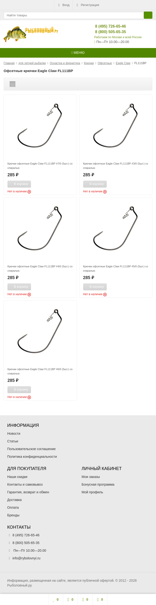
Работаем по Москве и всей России (118, 37)
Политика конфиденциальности (32, 456)
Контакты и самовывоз (25, 484)
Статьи (12, 441)
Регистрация (87, 5)
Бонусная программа (98, 484)
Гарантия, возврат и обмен (28, 492)
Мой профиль (92, 492)
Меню (77, 53)
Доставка (14, 500)
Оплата (13, 507)
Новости (13, 433)
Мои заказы (91, 477)
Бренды (13, 515)
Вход (63, 5)
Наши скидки (17, 477)
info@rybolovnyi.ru (26, 558)
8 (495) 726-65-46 (106, 26)
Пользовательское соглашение (31, 449)
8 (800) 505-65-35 (106, 32)
